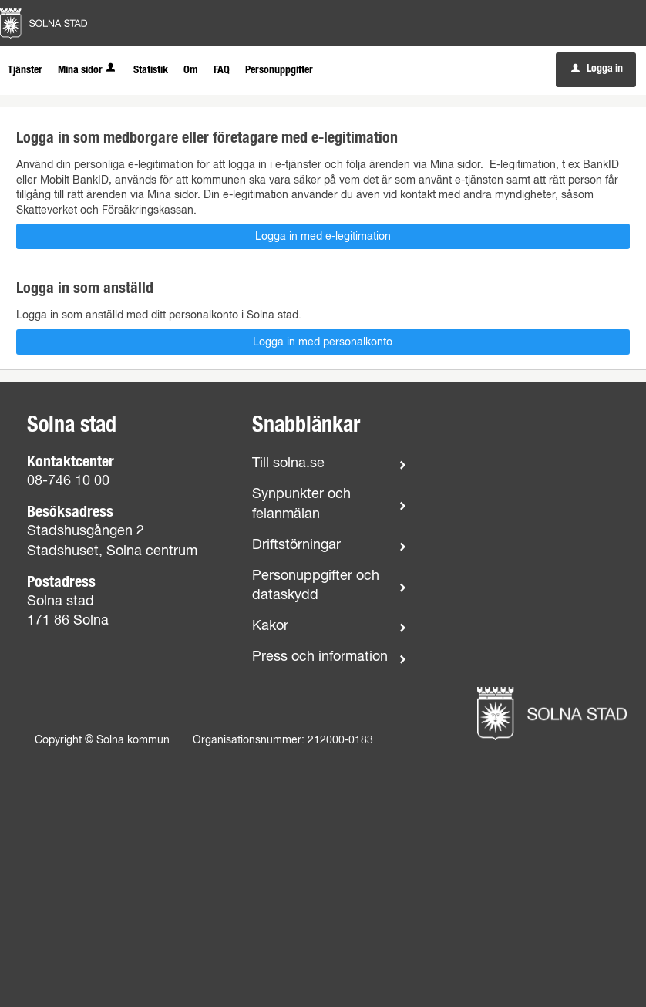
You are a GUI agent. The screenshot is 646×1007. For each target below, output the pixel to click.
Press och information (320, 657)
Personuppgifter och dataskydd (315, 585)
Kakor (270, 626)
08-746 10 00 (68, 481)
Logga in (597, 68)
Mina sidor (88, 70)
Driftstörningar (296, 545)
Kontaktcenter (70, 462)
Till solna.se (288, 463)
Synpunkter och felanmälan (301, 503)
